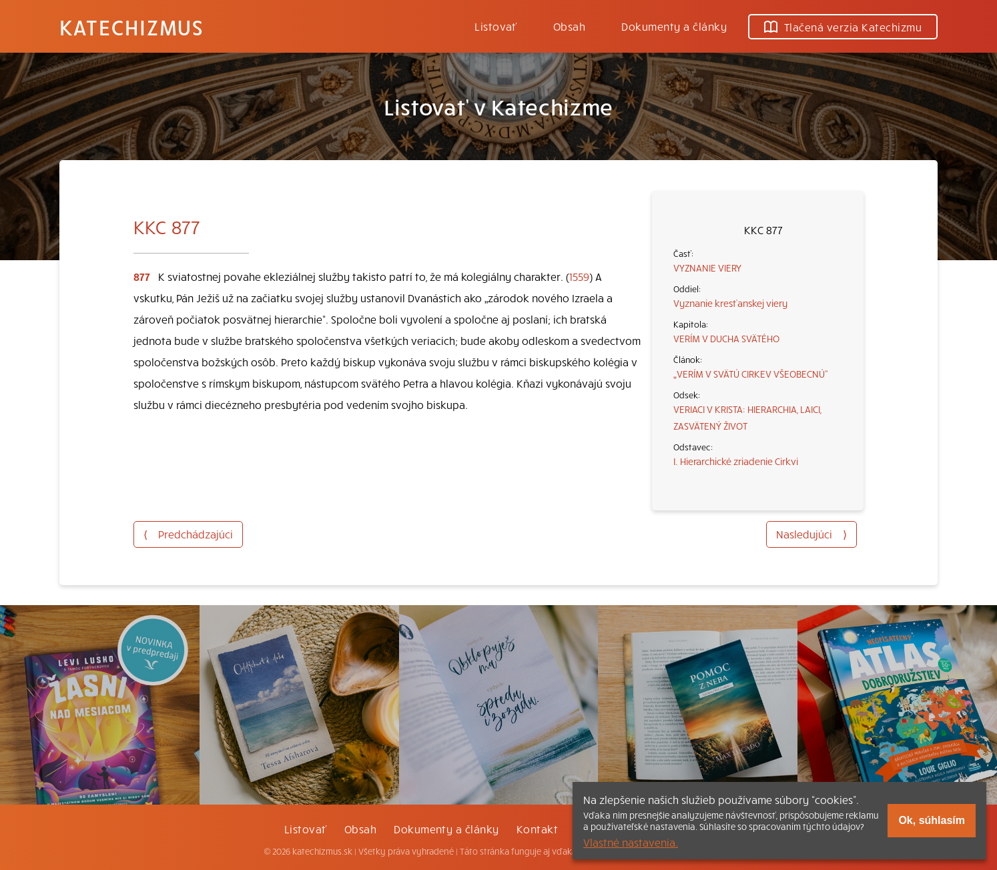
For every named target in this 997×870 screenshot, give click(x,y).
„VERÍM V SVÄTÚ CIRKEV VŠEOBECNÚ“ (750, 374)
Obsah (569, 26)
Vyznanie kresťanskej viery (730, 303)
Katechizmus (131, 26)
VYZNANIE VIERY (707, 268)
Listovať (495, 26)
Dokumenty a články (674, 26)
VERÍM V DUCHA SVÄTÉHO (726, 338)
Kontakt (537, 828)
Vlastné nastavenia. (630, 842)
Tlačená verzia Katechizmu (843, 26)
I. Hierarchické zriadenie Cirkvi (735, 461)
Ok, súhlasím (931, 820)
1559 (579, 276)
